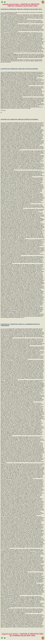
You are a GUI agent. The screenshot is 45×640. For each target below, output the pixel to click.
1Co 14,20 (10, 598)
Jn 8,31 (5, 15)
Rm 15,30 (13, 310)
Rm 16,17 (10, 312)
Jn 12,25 (7, 20)
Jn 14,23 (41, 35)
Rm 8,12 (11, 184)
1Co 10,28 (28, 539)
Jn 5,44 (2, 12)
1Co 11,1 (3, 549)
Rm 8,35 (14, 192)
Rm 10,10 (7, 200)
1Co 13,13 (10, 594)
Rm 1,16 (2, 122)
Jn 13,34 (24, 28)
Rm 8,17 (27, 188)
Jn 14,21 (40, 32)
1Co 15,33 (10, 609)
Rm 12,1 (6, 209)
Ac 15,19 (2, 72)
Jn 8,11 (6, 14)
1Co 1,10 (3, 328)
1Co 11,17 (33, 551)
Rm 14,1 (2, 264)
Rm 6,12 (6, 177)
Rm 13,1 (2, 239)
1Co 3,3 (6, 339)
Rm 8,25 (6, 190)
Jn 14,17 (23, 51)
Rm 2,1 (2, 150)
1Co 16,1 (3, 614)
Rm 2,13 (36, 163)
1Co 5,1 (9, 360)
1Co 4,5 (13, 346)
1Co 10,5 (16, 517)
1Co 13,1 (3, 584)
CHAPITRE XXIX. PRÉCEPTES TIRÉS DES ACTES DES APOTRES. (19, 68)
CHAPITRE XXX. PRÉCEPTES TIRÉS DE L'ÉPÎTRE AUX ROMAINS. (19, 119)
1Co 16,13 (25, 625)
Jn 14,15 (7, 32)
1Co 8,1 (2, 463)
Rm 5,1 (6, 171)
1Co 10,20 (10, 532)
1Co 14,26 (32, 600)
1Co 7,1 (2, 403)
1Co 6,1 (2, 380)
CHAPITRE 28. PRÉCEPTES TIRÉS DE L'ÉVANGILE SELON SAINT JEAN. (21, 9)
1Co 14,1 (3, 596)
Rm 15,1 (2, 297)
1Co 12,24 (6, 573)
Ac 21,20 (2, 87)
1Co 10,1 (3, 516)
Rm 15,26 (36, 306)
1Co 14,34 (15, 603)
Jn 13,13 (6, 24)
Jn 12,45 (30, 22)
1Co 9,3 (8, 479)
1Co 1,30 (7, 335)
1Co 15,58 (23, 611)
